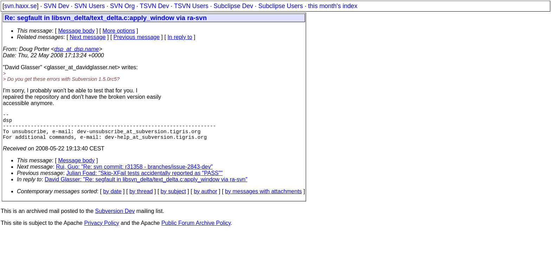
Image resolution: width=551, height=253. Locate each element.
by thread (141, 198)
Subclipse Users (280, 5)
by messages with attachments (263, 198)
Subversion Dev (115, 218)
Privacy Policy (101, 230)
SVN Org (122, 5)
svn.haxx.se (20, 5)
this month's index (332, 5)
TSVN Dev (154, 5)
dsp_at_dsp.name (76, 49)
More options (119, 31)
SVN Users (89, 5)
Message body (76, 31)
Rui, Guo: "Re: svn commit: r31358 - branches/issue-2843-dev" (134, 174)
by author (205, 198)
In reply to (180, 37)
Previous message (137, 37)
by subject (173, 198)
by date (112, 198)
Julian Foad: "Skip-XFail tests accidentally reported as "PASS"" (144, 180)
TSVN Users (191, 5)
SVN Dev (56, 5)
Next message (87, 37)
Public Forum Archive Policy (196, 230)
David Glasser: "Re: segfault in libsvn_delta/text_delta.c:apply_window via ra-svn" (146, 186)
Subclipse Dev (233, 5)
